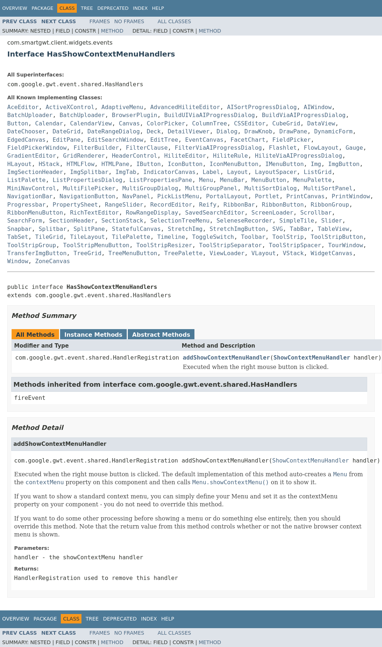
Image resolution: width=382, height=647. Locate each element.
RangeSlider (124, 204)
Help (158, 8)
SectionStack (122, 220)
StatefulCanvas (136, 228)
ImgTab (126, 172)
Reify (208, 204)
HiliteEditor (185, 155)
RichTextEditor (94, 212)
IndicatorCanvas (169, 172)
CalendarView (91, 123)
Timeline (171, 236)
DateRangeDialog (114, 131)
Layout (237, 172)
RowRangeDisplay (152, 212)
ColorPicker (166, 123)
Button (17, 123)
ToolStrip (288, 236)
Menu (206, 180)
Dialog (227, 131)
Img (316, 164)
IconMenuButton (234, 164)
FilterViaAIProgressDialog (218, 147)
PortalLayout (227, 196)
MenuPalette (312, 180)
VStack (293, 253)
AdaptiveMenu (122, 107)
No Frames (129, 21)
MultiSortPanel (328, 188)
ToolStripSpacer (295, 245)
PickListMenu (178, 196)
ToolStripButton (337, 236)
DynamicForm (333, 131)
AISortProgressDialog (262, 107)
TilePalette (131, 236)
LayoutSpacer (276, 172)
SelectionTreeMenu (180, 220)
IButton (148, 164)
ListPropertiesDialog (87, 180)
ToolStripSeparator (230, 245)
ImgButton (344, 164)
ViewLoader (227, 253)
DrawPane (293, 131)
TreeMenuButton (132, 253)
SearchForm (24, 220)
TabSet (17, 236)
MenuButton (268, 180)
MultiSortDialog (270, 188)
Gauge (354, 147)
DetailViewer (189, 131)
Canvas (129, 123)
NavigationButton (88, 196)
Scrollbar (316, 212)
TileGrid (49, 236)
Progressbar (26, 204)
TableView (333, 228)
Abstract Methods (161, 334)
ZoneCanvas (52, 261)
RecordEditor (171, 204)
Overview (14, 8)
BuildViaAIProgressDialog (303, 115)
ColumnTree (209, 123)
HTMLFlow (81, 164)
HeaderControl (134, 155)
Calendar (49, 123)
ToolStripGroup (31, 245)
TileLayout (87, 236)
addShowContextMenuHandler (226, 357)
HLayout (19, 164)
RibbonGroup (330, 204)
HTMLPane (115, 164)
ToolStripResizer (164, 245)
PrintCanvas (305, 196)
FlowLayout (321, 147)
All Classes (174, 21)
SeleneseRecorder (244, 220)
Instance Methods (93, 334)
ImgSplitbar (89, 172)
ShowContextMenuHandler (311, 357)
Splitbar (53, 228)
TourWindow (345, 245)
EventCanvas (204, 139)
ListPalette (26, 180)
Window (17, 261)
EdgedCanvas (26, 139)
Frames (99, 21)
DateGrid (66, 131)
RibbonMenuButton (35, 212)
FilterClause (147, 147)
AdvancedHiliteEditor (185, 107)
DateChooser (26, 131)
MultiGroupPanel (211, 188)
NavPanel (136, 196)
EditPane (66, 139)
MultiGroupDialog (150, 188)
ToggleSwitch (213, 236)
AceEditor (23, 107)
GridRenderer (84, 155)
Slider (331, 220)
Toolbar (253, 236)
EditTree (164, 139)
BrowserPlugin (134, 115)
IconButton (185, 164)
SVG (277, 228)
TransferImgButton (37, 253)
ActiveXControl (70, 107)
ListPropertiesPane (160, 180)
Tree (87, 8)
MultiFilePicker (89, 188)
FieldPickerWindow (37, 147)
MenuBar (232, 180)
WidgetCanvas (332, 253)
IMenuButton (284, 164)
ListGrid (318, 172)
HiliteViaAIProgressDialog (298, 155)
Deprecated (113, 8)
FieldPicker (291, 139)
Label (211, 172)
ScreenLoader (272, 212)
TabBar (300, 228)
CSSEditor (249, 123)
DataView (321, 123)
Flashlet (283, 147)
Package (42, 8)
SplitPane (89, 228)
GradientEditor (31, 155)
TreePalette (183, 253)
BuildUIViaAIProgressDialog (209, 115)
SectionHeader (72, 220)
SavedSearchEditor (214, 212)
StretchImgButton (237, 228)
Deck (154, 131)
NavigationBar (30, 196)
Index (140, 8)
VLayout (263, 253)
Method (112, 31)
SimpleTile (296, 220)
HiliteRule (230, 155)
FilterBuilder (96, 147)
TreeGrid (87, 253)
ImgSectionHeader (35, 172)
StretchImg (185, 228)
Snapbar (19, 228)
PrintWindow (351, 196)
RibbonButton (283, 204)
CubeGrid (286, 123)
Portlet (267, 196)
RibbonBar (239, 204)
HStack (49, 164)
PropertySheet (75, 204)
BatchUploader (30, 115)
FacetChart (248, 139)
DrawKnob (258, 131)
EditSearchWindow (115, 139)
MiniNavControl (31, 188)
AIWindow (318, 107)
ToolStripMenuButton (96, 245)
